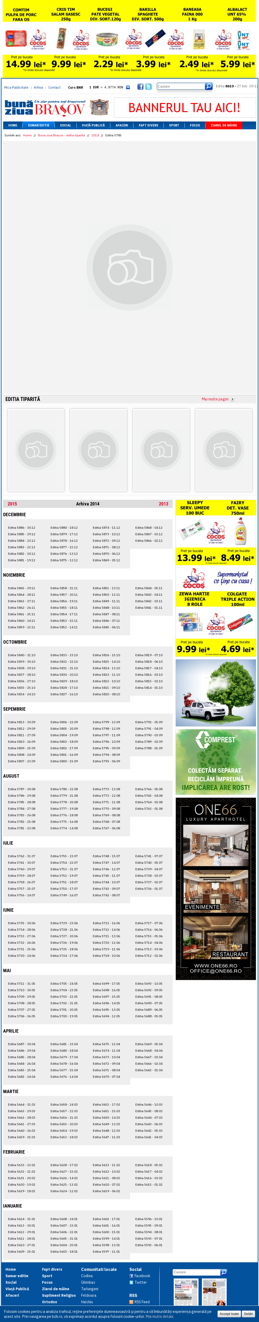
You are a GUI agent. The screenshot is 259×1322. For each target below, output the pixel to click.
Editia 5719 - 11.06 (106, 949)
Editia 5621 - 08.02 (106, 1178)
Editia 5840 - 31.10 (21, 655)
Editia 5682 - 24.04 (21, 1077)
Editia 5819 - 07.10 (148, 655)
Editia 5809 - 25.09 (21, 748)
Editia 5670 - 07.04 (106, 1077)
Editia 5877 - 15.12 (64, 547)
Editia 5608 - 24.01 (64, 1219)
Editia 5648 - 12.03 (106, 1130)
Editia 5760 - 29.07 (21, 869)
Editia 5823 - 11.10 (106, 675)
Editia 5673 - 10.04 (106, 1057)
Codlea (87, 1276)
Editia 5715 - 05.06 (148, 936)
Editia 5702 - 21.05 (64, 1003)
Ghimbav (88, 1282)
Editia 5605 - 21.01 (64, 1238)
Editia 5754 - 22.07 (64, 862)
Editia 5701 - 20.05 (64, 1010)
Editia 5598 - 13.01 (106, 1245)
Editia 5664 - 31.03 (21, 1104)
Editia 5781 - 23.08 (21, 828)
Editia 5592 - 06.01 (148, 1245)
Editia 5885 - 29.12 (21, 534)
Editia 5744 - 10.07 (106, 882)
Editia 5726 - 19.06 (64, 943)
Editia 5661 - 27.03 (21, 1124)
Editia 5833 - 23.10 (64, 655)
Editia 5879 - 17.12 (64, 534)
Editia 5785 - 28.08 (21, 802)
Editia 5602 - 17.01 (106, 1219)
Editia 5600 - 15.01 (106, 1232)
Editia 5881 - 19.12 (21, 560)
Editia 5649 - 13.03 (106, 1124)
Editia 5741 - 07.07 (148, 856)
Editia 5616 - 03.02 (148, 1178)
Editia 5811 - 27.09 (21, 735)
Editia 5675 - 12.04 (106, 1044)
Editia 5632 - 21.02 (21, 1171)
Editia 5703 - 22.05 (64, 996)
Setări (248, 1314)
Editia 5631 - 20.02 (21, 1178)
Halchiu (87, 1302)
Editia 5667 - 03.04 (148, 1057)
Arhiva (38, 87)
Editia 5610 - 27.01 (21, 1245)
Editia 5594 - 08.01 (148, 1232)
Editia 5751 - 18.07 (64, 882)
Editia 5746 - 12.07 (106, 869)
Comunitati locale (99, 1269)
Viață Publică (93, 125)
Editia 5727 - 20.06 (64, 936)
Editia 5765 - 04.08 (148, 795)
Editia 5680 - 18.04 (64, 1050)
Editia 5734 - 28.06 (21, 929)
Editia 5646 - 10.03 (148, 1104)
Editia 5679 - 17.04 (64, 1057)
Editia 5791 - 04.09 (148, 728)
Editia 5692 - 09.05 (148, 990)
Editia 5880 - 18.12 (64, 527)
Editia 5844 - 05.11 (148, 588)
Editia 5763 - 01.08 (148, 809)
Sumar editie (38, 125)
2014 (95, 135)
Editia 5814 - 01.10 (148, 688)
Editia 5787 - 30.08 (21, 789)
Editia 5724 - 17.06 (64, 956)
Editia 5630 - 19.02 (21, 1184)
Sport (174, 125)
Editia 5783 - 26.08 (21, 815)
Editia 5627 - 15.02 (64, 1171)
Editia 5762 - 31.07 (21, 856)
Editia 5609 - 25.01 (21, 1251)
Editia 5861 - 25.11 (21, 614)
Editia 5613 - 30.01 (21, 1225)
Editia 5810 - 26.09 (21, 742)
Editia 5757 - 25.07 (21, 889)
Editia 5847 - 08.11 (106, 614)
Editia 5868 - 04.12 (148, 527)
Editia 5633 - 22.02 (21, 1165)
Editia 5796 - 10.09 (106, 742)
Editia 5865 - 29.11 (21, 588)
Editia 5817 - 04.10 (148, 668)
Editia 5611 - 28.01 (21, 1238)
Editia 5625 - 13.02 (64, 1184)
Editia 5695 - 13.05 (106, 1010)
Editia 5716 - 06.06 (148, 929)
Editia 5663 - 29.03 (21, 1111)
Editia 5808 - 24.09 (21, 755)
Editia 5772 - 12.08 (106, 795)
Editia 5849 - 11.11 (106, 601)
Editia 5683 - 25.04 (21, 1070)
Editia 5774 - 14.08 (64, 828)
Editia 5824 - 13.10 (106, 668)
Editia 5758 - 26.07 (21, 882)
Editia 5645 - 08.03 (148, 1111)
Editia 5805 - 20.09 (64, 728)
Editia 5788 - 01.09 (148, 748)
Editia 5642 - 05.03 (148, 1130)
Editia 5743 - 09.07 (106, 889)
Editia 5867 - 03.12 (148, 534)
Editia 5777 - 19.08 (64, 809)
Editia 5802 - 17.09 (64, 748)
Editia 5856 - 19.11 (64, 601)
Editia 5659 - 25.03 (21, 1137)
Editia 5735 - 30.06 (21, 923)
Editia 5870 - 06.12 (106, 554)
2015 (12, 504)
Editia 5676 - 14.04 (64, 1077)
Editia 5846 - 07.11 (106, 621)
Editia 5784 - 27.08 (21, 809)
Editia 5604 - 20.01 (64, 1245)
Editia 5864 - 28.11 (21, 594)
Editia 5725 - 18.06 (64, 949)
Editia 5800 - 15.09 (64, 761)
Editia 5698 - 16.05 (106, 990)
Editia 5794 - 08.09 (106, 755)
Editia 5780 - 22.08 (64, 789)
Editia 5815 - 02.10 (148, 681)
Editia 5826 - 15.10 (106, 655)
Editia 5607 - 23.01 (64, 1225)
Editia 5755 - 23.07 (64, 856)
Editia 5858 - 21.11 (64, 588)
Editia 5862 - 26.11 (21, 608)
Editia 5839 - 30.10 (21, 661)
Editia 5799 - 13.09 (106, 722)
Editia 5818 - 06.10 (148, 661)
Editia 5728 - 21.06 (64, 929)
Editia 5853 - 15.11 (64, 621)
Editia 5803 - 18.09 (64, 742)
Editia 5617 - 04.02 (148, 1171)
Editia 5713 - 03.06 (148, 949)
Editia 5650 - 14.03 (106, 1117)
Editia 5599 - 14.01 (106, 1238)
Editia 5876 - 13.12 (64, 554)
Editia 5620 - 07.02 (106, 1184)
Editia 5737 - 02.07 (148, 882)
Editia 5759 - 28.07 (21, 876)
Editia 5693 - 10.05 (148, 983)
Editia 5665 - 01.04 (148, 1070)
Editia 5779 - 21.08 (64, 795)
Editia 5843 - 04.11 (148, 594)
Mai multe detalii (159, 1316)
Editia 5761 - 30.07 (21, 862)
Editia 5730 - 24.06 (21, 956)
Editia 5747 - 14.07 (106, 862)
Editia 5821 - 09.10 (106, 688)
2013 (163, 504)
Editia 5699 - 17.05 (106, 983)
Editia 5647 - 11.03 (106, 1137)
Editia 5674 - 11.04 (106, 1050)
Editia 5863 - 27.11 (21, 601)
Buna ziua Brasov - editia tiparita (61, 135)
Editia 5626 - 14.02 (64, 1178)
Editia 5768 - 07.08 (106, 822)
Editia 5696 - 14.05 (106, 1003)
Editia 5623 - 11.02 (106, 1165)
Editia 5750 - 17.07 (64, 889)
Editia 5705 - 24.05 (64, 983)
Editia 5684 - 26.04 (21, 1063)
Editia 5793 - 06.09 (106, 761)
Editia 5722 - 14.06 (106, 929)
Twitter (141, 1282)
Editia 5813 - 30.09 (21, 722)
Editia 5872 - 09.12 (106, 541)
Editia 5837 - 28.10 (21, 675)
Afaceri (122, 125)
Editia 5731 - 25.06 (21, 949)
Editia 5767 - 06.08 (106, 828)
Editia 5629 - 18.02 (21, 1191)
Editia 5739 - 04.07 (148, 869)
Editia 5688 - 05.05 (148, 1016)
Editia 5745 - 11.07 (106, 876)
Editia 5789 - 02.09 (148, 742)
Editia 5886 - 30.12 (21, 527)
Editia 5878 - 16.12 (64, 541)
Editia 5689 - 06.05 (148, 1010)
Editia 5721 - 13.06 (106, 936)
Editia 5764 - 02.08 (148, 802)
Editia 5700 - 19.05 (64, 1016)
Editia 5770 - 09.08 (106, 809)
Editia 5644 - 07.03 (148, 1117)
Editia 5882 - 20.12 (21, 554)
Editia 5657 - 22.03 (64, 1111)
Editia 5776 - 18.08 (64, 815)
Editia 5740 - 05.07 (148, 862)
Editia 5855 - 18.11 (64, 608)
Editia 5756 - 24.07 (21, 895)
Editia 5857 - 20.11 (64, 594)
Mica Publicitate (16, 87)
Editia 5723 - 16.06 (106, 923)
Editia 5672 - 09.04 (106, 1063)
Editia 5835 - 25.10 (21, 688)
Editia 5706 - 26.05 (21, 1016)
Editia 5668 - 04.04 (148, 1050)
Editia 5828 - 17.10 (64, 688)
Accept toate (229, 1314)
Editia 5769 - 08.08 (106, 815)
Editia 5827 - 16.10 (64, 694)
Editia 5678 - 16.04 (64, 1063)
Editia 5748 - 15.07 (106, 856)
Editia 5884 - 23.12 (21, 541)
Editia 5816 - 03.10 (148, 675)
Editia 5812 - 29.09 (21, 728)
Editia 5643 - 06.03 (148, 1124)
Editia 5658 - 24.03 (64, 1104)
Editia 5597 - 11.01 (106, 1251)
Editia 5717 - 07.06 (148, 923)
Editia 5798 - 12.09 (106, 728)
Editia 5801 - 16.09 (64, 755)
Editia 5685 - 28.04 (21, 1057)
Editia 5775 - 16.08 (64, 822)
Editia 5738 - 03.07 (148, 876)
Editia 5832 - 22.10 (64, 661)
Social (65, 125)
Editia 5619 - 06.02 (106, 1191)
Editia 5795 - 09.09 (106, 748)
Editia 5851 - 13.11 (106, 588)
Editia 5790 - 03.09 (148, 735)
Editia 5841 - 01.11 (148, 608)
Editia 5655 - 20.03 (64, 1124)
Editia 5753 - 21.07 (64, 869)
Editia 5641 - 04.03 (148, 1137)
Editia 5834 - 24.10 (21, 694)
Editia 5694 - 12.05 (106, 1016)
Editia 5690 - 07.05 (148, 1003)
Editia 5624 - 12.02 (64, 1191)
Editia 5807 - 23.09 (21, 761)
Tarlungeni (89, 1289)
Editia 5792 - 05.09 (148, 722)
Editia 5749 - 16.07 (64, 895)
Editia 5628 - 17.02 (64, 1165)
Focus (195, 125)
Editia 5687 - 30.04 (21, 1044)
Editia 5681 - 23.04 (64, 1044)
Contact (54, 87)
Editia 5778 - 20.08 (64, 802)
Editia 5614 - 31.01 (21, 1219)
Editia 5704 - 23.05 (64, 990)
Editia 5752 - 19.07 (64, 876)
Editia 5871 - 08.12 (106, 547)
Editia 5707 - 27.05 (21, 1010)
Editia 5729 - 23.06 (64, 923)
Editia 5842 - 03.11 (148, 601)
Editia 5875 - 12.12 (64, 560)
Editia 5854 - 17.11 (64, 614)
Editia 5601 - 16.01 (106, 1225)
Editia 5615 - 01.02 (148, 1184)
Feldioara (89, 1295)
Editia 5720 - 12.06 (106, 943)
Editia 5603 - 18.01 (64, 1251)
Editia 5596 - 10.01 (148, 1219)
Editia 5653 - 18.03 (64, 1137)
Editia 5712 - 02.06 (148, 956)
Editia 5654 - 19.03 (64, 1130)
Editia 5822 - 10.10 (106, 681)
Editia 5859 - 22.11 (21, 627)
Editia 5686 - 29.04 (21, 1050)
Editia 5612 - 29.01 (21, 1232)
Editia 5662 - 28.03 (21, 1117)
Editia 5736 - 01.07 (148, 889)
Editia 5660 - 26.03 (21, 1130)
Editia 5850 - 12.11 (106, 594)
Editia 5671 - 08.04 (106, 1070)
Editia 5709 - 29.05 (21, 996)
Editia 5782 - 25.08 (21, 822)
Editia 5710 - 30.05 (21, 990)
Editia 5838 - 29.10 (21, 668)
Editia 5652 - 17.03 (106, 1104)
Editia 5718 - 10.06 (106, 956)
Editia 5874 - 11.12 (106, 527)
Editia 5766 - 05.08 (148, 789)
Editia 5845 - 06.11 (106, 627)
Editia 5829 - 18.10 (64, 681)
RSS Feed (142, 1302)
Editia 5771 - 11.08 (106, 802)
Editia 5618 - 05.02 (148, 1165)
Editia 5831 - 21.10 (64, 668)
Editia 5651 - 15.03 (106, 1111)
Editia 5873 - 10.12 (106, 534)
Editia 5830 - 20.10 (64, 675)
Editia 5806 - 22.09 (64, 722)
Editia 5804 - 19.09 (64, 735)
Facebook (142, 1276)
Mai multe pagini (215, 399)
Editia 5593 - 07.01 (148, 1238)
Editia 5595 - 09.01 (148, 1225)
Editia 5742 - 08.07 (106, 895)
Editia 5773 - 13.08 (106, 789)
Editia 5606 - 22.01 (64, 1232)
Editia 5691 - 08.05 (148, 996)
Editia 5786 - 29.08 (21, 795)
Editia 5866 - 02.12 (148, 541)
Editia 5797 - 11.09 (106, 735)
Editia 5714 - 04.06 (148, 943)
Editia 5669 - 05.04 (148, 1044)
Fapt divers (148, 125)
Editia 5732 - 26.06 (21, 943)
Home (12, 125)
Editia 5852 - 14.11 (64, 627)
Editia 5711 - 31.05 (21, 983)
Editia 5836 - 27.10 (21, 681)
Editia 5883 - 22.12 (21, 547)
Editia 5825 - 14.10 (106, 661)
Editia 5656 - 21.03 (64, 1117)
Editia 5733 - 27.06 (21, 936)
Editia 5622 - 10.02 (106, 1171)
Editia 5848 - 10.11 (106, 608)
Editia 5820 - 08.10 (106, 694)
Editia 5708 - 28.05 (21, 1003)
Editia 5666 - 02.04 (148, 1063)
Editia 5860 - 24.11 (21, 621)
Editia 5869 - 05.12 (106, 560)
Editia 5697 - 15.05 (106, 996)
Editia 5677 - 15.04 (64, 1070)
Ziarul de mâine (224, 125)
